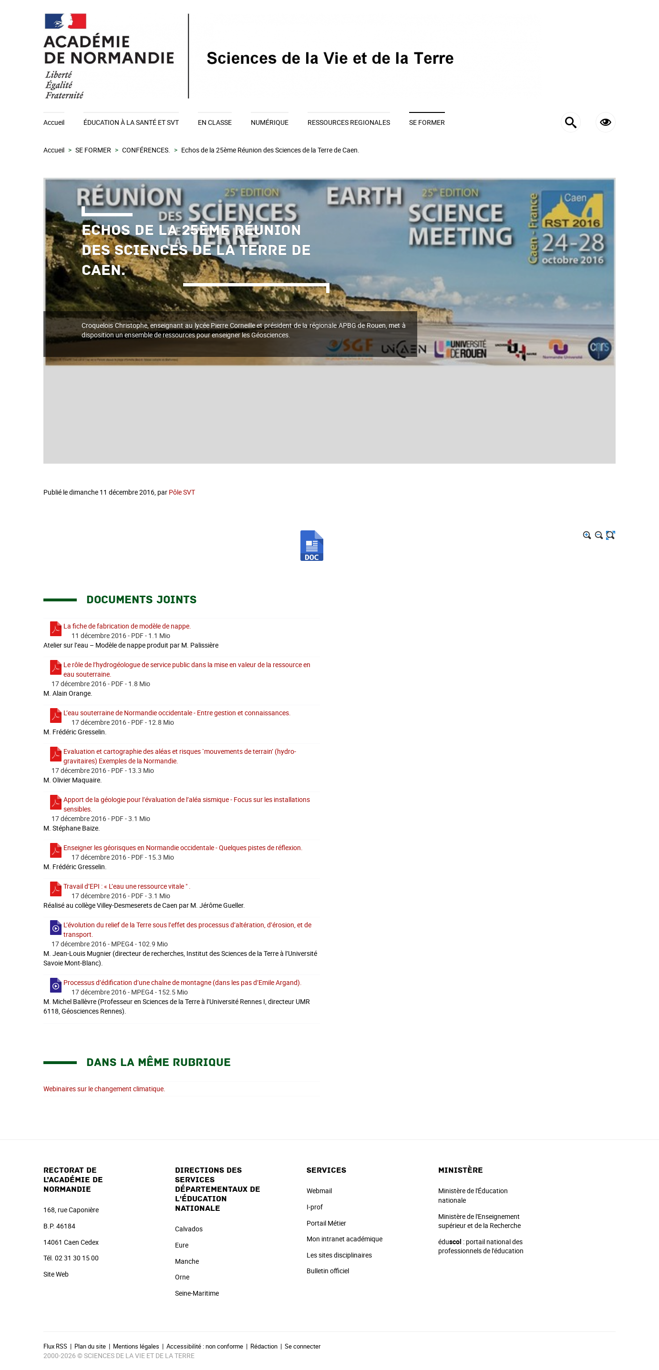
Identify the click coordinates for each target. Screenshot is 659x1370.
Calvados (189, 1228)
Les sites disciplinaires (339, 1254)
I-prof (315, 1206)
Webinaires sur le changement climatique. (104, 1088)
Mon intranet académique (344, 1238)
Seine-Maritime (197, 1293)
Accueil (53, 122)
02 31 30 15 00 (77, 1257)
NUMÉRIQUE (269, 122)
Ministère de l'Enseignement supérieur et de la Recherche (479, 1221)
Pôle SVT (182, 492)
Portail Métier (326, 1223)
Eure (181, 1244)
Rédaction (264, 1346)
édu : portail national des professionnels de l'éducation (481, 1246)
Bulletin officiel (328, 1270)
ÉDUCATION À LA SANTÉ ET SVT (131, 122)
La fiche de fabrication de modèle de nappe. (127, 625)
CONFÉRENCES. (146, 149)
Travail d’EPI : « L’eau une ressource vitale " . (127, 886)
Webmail (319, 1190)
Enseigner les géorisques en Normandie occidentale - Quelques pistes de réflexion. (183, 847)
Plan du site (90, 1346)
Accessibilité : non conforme (204, 1346)
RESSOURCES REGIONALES (349, 122)
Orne (182, 1276)
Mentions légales (136, 1346)
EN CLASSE (215, 122)
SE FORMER (427, 122)
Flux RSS (55, 1346)
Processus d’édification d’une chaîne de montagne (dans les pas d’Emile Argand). (182, 982)
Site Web (56, 1274)
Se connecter (302, 1346)
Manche (187, 1261)
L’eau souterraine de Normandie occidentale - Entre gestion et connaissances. (177, 712)
